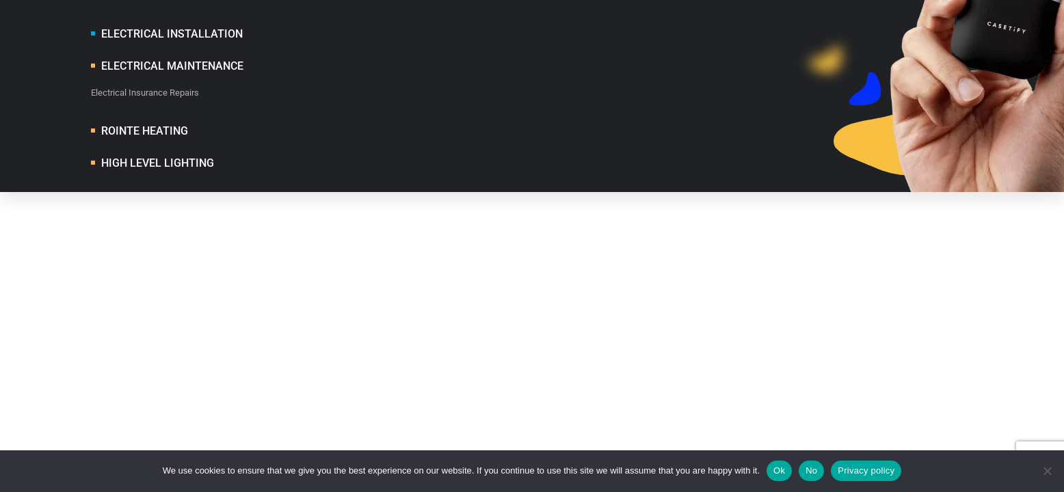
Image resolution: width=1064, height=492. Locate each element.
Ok (779, 470)
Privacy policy (866, 470)
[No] (1047, 471)
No (811, 470)
